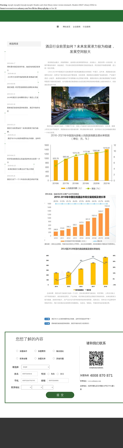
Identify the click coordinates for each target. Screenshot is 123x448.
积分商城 (24, 34)
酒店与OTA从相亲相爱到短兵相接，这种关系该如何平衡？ (71, 319)
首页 (1, 34)
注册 (121, 34)
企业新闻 (76, 27)
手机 (16, 380)
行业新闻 (86, 27)
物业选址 (58, 351)
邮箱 (43, 380)
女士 (60, 374)
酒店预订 (12, 34)
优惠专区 (37, 34)
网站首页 (66, 27)
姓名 (16, 374)
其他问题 (58, 358)
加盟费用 (40, 351)
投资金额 (21, 358)
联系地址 (15, 387)
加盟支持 (40, 358)
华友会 (48, 34)
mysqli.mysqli (26, 5)
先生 (51, 374)
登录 (115, 34)
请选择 (15, 367)
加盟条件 (21, 351)
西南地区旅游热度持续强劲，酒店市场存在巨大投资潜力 (70, 323)
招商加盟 (60, 34)
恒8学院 (71, 34)
